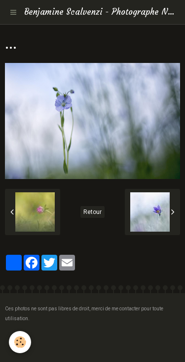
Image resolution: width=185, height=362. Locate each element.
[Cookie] (20, 342)
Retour (92, 212)
